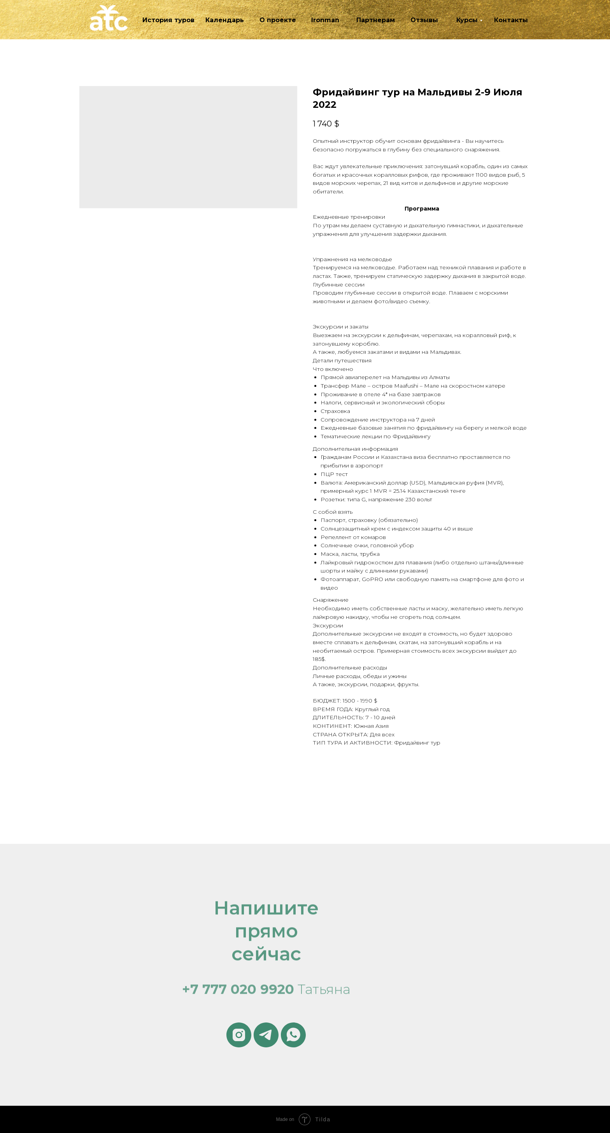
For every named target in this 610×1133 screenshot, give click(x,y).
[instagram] (238, 1034)
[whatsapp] (293, 1034)
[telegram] (266, 1034)
